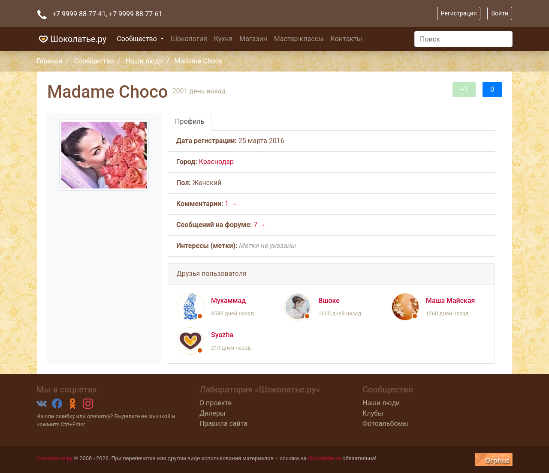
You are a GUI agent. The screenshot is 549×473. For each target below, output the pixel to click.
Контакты (346, 39)
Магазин (253, 39)
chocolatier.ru (324, 458)
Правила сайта (223, 423)
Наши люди (144, 61)
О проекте (215, 403)
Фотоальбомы (385, 423)
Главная (49, 61)
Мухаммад (228, 300)
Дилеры (212, 413)
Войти (499, 13)
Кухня (223, 39)
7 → (259, 225)
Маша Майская (450, 300)
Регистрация (459, 13)
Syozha (222, 335)
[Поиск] (463, 39)
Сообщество (138, 39)
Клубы (372, 413)
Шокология (189, 39)
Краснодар (216, 162)
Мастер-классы (299, 39)
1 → (231, 204)
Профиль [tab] (189, 121)
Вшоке (329, 300)
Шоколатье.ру (71, 39)
